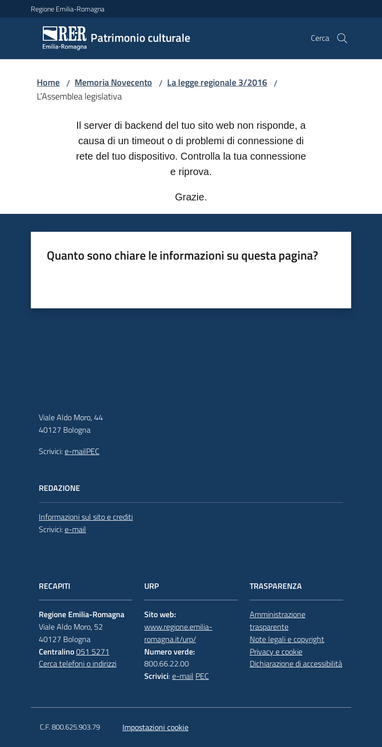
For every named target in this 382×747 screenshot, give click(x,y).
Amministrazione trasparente (277, 620)
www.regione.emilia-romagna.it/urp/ (178, 633)
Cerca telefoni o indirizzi (77, 663)
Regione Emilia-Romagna (67, 8)
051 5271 (92, 651)
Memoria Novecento (113, 82)
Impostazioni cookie (155, 727)
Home (48, 82)
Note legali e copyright (287, 639)
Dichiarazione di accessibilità (296, 663)
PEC (92, 451)
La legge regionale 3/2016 (217, 82)
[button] (342, 38)
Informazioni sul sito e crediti (86, 517)
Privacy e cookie (276, 651)
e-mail (75, 451)
